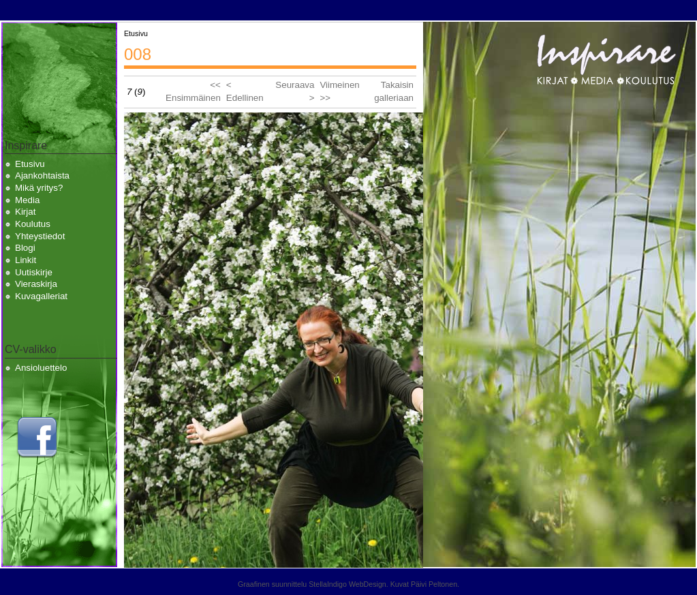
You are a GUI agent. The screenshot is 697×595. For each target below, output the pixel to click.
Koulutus (32, 224)
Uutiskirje (33, 272)
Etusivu (30, 164)
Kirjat (25, 212)
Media (27, 200)
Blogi (25, 248)
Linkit (25, 260)
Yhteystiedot (40, 236)
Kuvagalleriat (41, 296)
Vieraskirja (36, 284)
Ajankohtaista (42, 175)
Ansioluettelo (41, 368)
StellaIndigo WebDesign (347, 584)
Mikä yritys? (39, 188)
